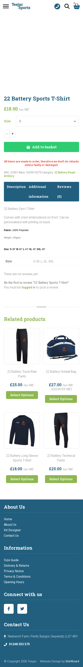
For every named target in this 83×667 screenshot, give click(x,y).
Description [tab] (16, 187)
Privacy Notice (14, 571)
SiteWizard (72, 661)
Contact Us (11, 535)
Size (7, 121)
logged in (28, 287)
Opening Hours (14, 582)
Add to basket (44, 147)
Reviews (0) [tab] (64, 191)
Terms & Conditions (17, 576)
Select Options (22, 395)
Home (8, 519)
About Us (10, 525)
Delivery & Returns (16, 565)
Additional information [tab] (38, 191)
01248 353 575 (19, 644)
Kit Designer (12, 530)
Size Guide (11, 560)
